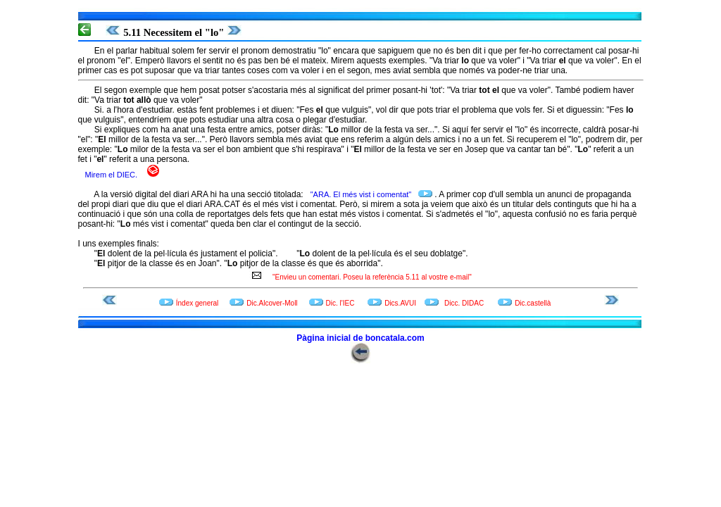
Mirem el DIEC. (112, 174)
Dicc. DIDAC (464, 303)
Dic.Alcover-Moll (271, 303)
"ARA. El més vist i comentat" (362, 194)
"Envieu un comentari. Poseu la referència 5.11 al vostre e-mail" (369, 277)
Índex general (197, 303)
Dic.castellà (533, 303)
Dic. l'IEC (341, 303)
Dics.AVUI (400, 303)
